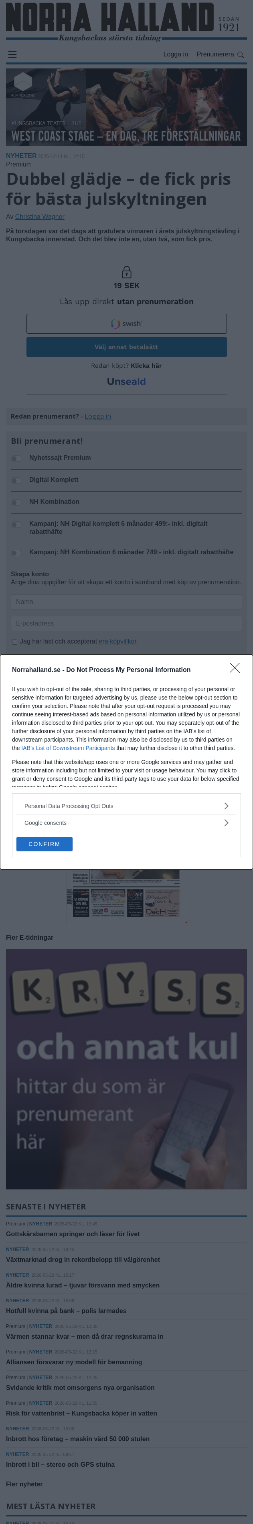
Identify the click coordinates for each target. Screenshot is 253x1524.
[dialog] (126, 762)
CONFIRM (44, 844)
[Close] (237, 670)
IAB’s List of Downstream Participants (68, 748)
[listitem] (126, 806)
